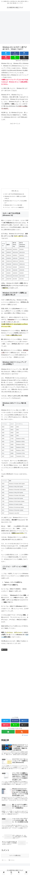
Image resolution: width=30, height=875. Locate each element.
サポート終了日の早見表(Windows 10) (14, 194)
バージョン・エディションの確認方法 (14, 207)
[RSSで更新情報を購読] (21, 731)
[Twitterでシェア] (5, 53)
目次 (13, 190)
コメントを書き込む (15, 855)
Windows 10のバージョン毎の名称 (13, 205)
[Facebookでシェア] (15, 53)
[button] (24, 57)
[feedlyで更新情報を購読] (8, 731)
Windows (4, 649)
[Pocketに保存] (5, 57)
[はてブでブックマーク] (24, 53)
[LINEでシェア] (15, 57)
